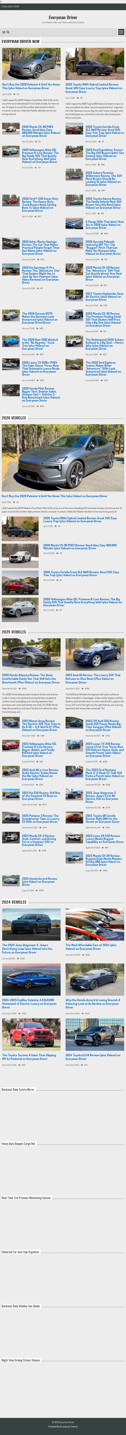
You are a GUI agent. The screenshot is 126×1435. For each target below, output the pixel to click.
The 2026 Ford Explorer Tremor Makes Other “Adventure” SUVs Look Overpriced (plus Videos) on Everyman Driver (103, 368)
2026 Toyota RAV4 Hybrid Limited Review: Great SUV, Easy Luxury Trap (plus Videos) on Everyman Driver (94, 88)
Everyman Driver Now (21, 41)
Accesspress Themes (69, 1426)
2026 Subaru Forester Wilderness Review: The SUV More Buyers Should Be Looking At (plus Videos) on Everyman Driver (104, 178)
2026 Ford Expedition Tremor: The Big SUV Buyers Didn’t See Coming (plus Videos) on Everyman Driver (105, 154)
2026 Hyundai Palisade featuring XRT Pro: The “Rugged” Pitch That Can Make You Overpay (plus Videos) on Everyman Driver (103, 247)
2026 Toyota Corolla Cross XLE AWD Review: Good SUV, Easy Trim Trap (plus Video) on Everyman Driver (105, 131)
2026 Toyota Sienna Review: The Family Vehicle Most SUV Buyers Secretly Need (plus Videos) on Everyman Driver (104, 203)
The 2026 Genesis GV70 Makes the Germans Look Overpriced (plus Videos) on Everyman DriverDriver (40, 318)
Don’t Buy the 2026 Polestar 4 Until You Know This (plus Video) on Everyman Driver (31, 86)
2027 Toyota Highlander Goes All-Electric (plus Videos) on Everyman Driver (105, 296)
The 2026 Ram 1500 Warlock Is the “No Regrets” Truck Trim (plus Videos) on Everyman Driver (40, 344)
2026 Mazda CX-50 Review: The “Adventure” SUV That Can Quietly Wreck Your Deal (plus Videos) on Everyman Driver (104, 273)
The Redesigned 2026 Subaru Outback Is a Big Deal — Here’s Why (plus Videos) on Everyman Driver (105, 344)
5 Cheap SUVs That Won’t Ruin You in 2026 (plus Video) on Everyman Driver (105, 224)
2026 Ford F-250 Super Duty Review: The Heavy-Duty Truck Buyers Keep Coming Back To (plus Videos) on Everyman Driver (40, 204)
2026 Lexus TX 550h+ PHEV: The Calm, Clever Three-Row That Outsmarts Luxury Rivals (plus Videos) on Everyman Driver (40, 368)
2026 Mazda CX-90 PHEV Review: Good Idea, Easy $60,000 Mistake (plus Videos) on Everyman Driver (41, 131)
